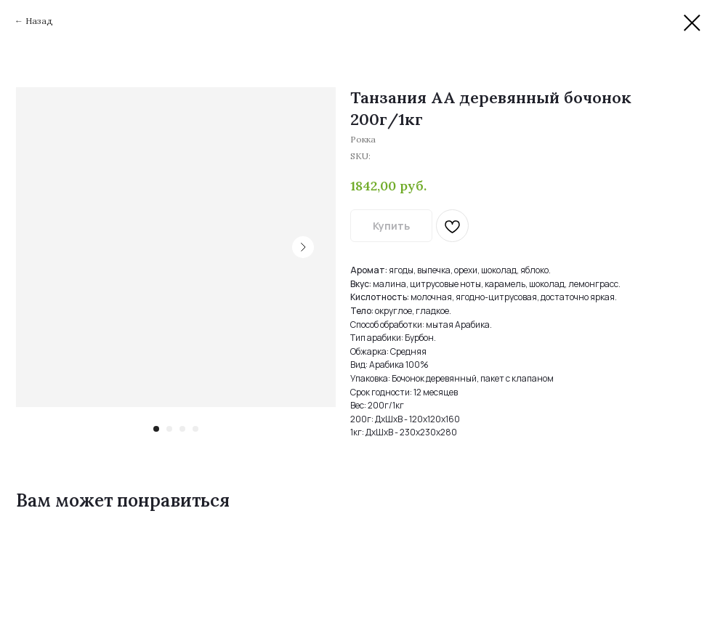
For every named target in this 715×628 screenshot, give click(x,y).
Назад (39, 20)
